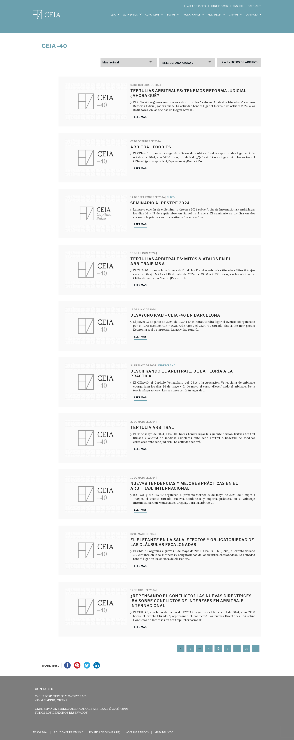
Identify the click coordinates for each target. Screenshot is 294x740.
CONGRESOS (152, 13)
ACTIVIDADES (130, 13)
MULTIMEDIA (214, 13)
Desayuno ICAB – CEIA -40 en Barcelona (175, 307)
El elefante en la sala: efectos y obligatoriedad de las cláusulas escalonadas (192, 534)
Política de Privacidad (68, 724)
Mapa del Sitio (164, 724)
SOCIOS (171, 13)
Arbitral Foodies (150, 139)
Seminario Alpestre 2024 (160, 195)
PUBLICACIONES (191, 13)
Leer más (140, 109)
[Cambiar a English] (238, 6)
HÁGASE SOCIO (219, 6)
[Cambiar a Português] (254, 6)
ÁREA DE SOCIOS (196, 6)
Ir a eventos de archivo (239, 54)
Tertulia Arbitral (152, 420)
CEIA (113, 13)
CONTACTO (252, 13)
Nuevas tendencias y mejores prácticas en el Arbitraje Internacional (184, 478)
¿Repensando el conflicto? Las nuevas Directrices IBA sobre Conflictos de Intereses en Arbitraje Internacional (191, 593)
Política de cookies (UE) (104, 724)
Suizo (171, 189)
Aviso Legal (40, 724)
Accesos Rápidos (137, 724)
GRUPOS (233, 13)
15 (246, 640)
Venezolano (166, 357)
